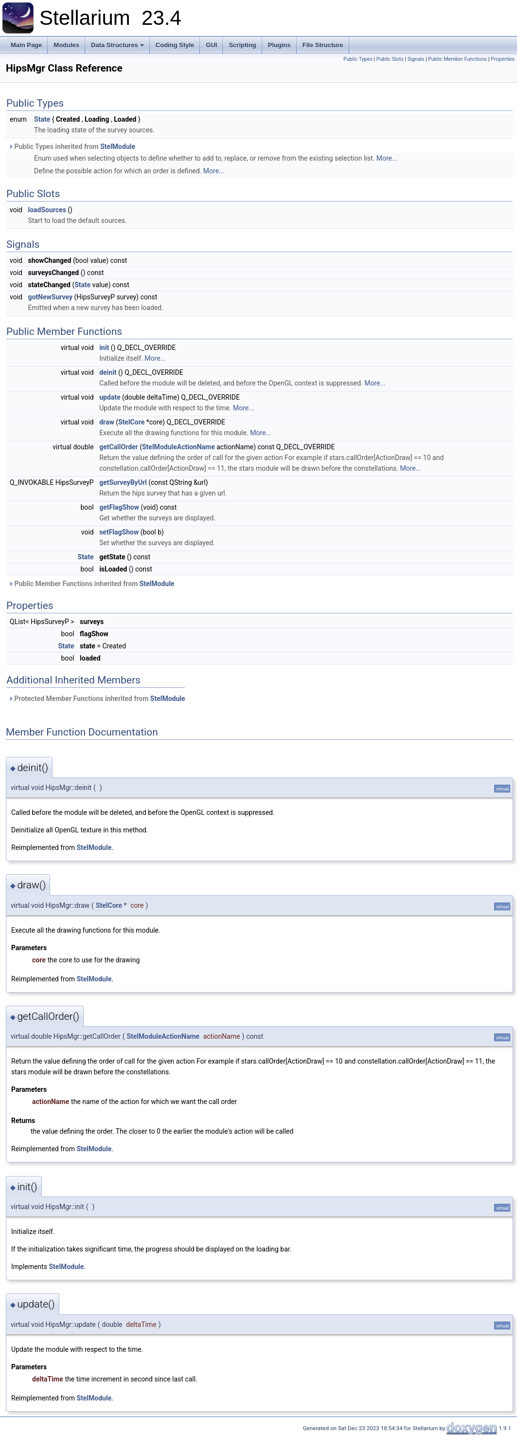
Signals (416, 59)
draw (106, 422)
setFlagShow (119, 532)
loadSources (47, 210)
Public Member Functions (457, 59)
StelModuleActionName (178, 447)
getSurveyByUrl (123, 482)
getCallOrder (118, 447)
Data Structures (117, 45)
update (109, 397)
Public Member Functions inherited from (91, 584)
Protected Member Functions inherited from (96, 698)
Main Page (26, 45)
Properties (503, 59)
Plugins (279, 45)
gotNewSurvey (50, 297)
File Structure (323, 45)
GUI (211, 45)
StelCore (131, 422)
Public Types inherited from (71, 146)
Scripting (242, 45)
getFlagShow (119, 507)
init (104, 347)
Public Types (358, 59)
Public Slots (390, 59)
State (42, 119)
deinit (107, 372)
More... (386, 158)
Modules (66, 45)
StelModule (117, 146)
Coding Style (175, 45)
